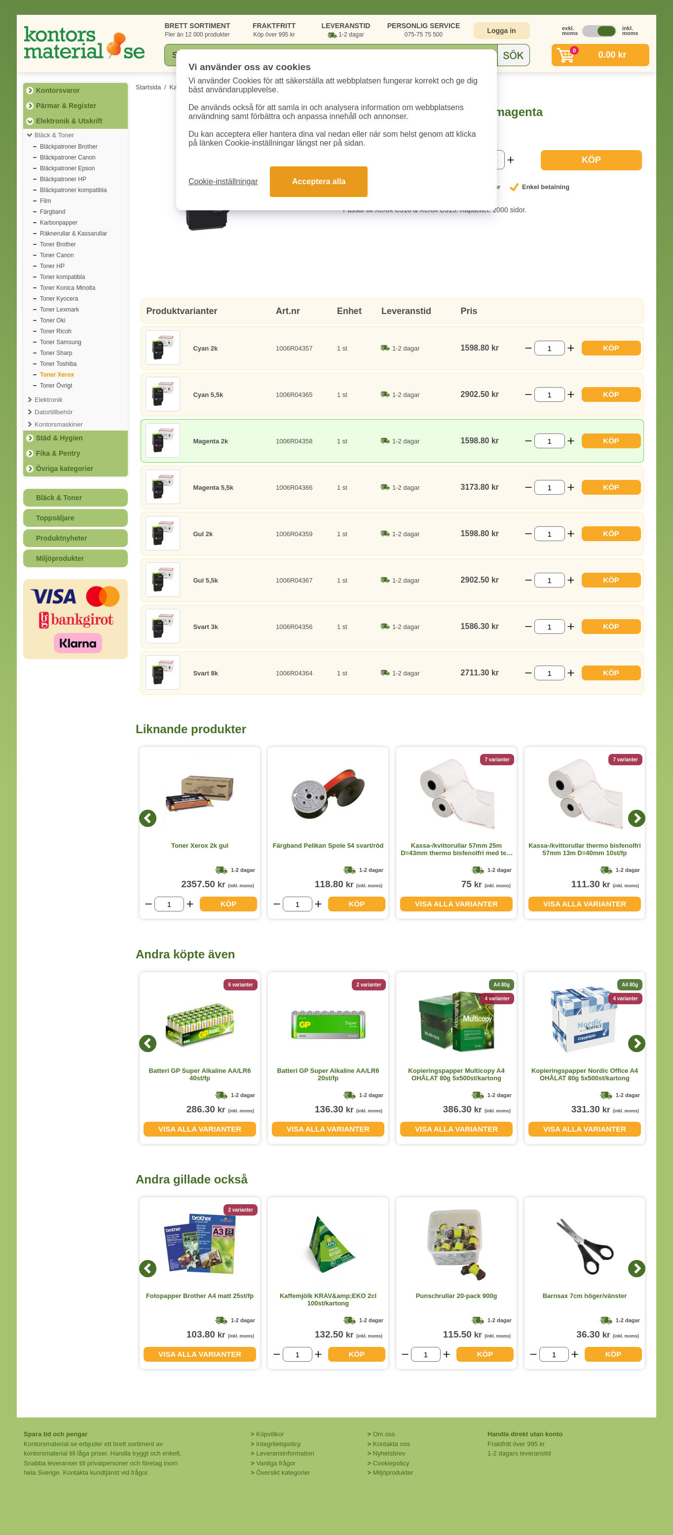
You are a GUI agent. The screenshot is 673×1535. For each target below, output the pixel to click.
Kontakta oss (391, 1444)
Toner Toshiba (58, 363)
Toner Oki (52, 320)
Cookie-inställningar (223, 181)
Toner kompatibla (62, 277)
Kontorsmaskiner (59, 424)
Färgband (52, 211)
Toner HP (52, 266)
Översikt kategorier (283, 1472)
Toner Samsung (60, 342)
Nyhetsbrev (389, 1453)
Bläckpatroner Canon (68, 157)
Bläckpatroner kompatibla (73, 190)
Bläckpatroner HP (63, 179)
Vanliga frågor (276, 1463)
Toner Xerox (57, 374)
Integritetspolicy (278, 1444)
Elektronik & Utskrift (69, 121)
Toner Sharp (56, 353)
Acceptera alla (319, 181)
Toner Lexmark (59, 309)
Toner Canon (57, 255)
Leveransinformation (285, 1453)
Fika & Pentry (58, 453)
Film (45, 200)
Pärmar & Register (66, 106)
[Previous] (147, 818)
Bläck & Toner (54, 135)
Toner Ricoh (56, 331)
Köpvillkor (270, 1434)
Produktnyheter (61, 538)
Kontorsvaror (58, 90)
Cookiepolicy (391, 1463)
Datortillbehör (54, 412)
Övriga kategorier (64, 468)
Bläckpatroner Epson (67, 168)
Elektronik (49, 399)
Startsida (148, 87)
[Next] (636, 818)
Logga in (501, 31)
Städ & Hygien (59, 438)
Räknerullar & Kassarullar (73, 233)
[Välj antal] (549, 348)
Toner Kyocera (59, 298)
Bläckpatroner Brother (69, 146)
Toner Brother (58, 244)
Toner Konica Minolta (67, 287)
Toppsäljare (55, 518)
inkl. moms (627, 30)
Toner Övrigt (56, 385)
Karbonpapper (58, 222)
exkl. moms (567, 30)
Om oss (384, 1434)
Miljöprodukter (60, 558)
